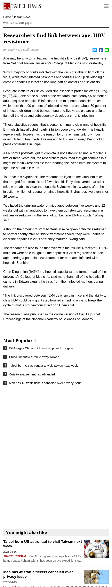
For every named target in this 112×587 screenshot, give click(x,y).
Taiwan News (22, 17)
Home (7, 17)
